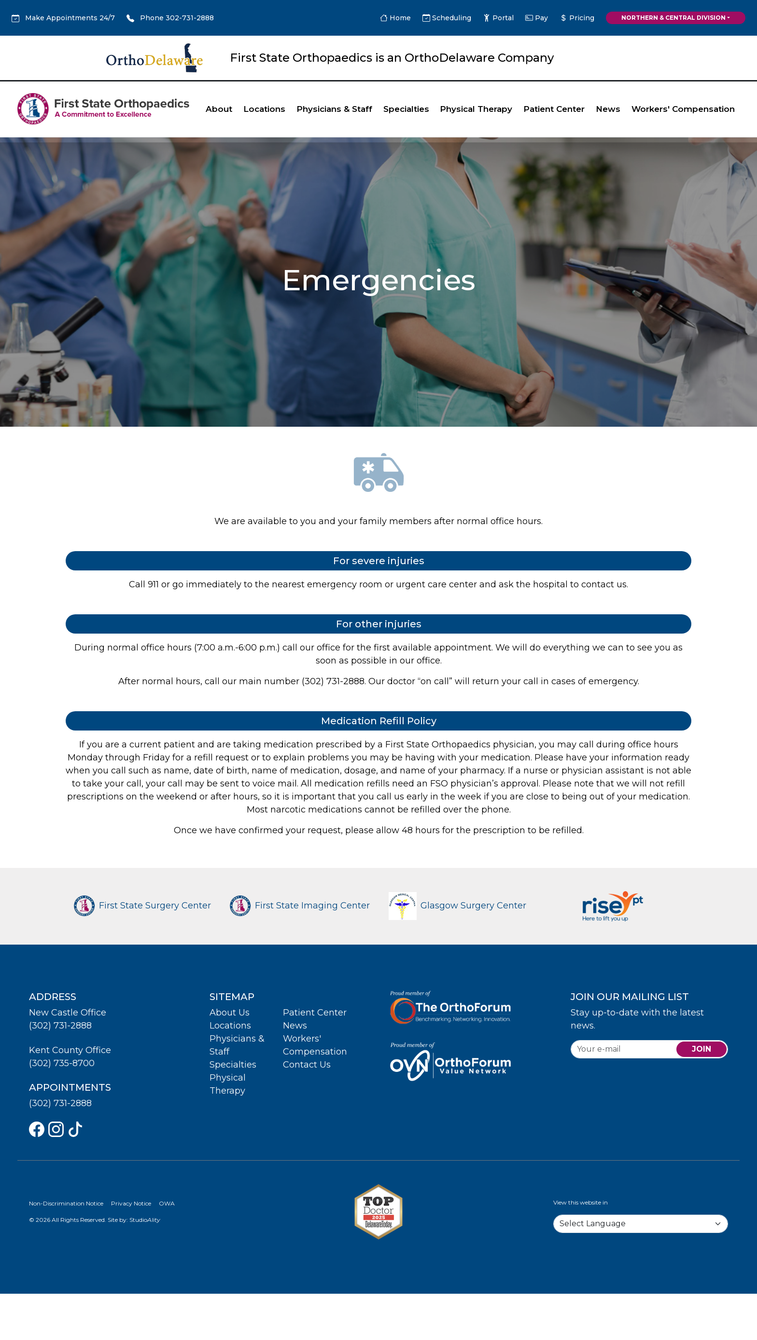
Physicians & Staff (334, 109)
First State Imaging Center (300, 905)
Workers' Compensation (683, 109)
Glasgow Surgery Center (457, 905)
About (219, 109)
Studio (144, 1219)
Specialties (406, 109)
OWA (167, 1203)
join (701, 1049)
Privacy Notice (131, 1203)
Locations (264, 109)
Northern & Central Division (673, 17)
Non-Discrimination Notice (66, 1203)
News (608, 109)
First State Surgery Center (142, 905)
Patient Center (554, 109)
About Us (230, 1012)
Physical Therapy (476, 109)
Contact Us (307, 1064)
